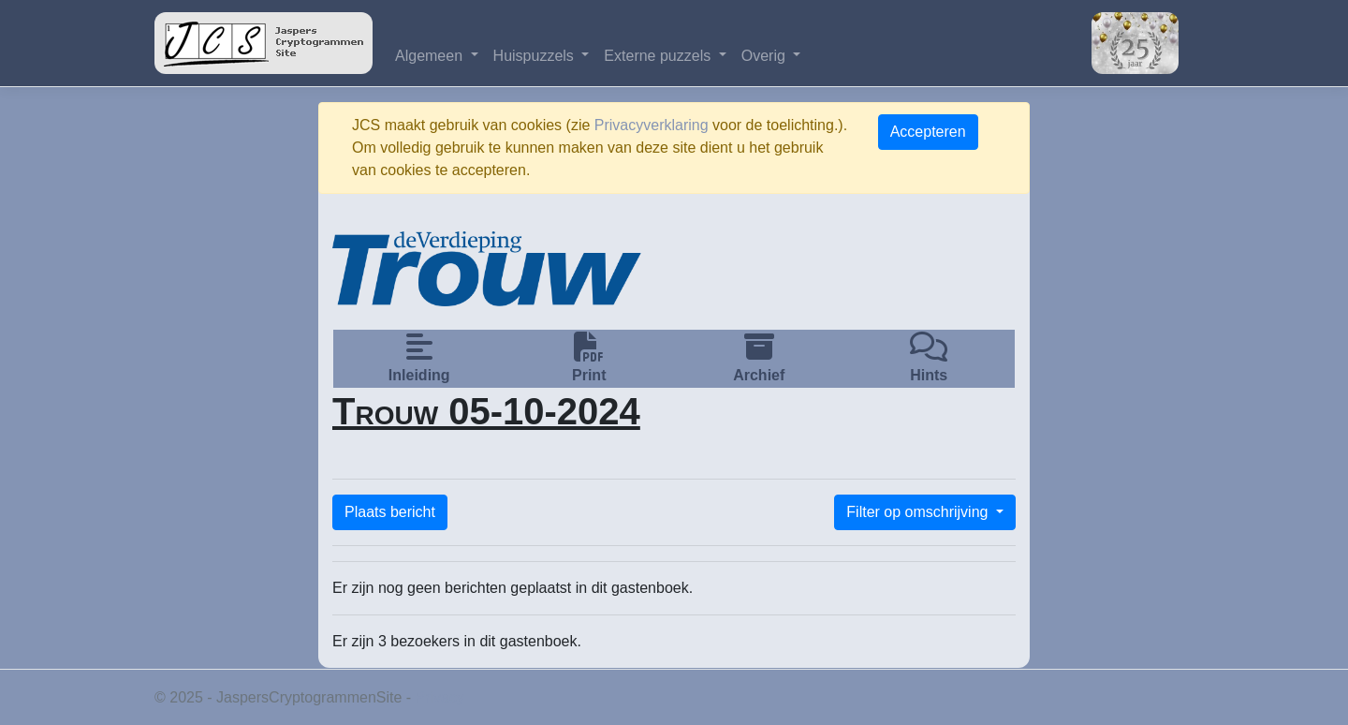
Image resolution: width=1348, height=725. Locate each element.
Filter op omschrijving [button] (919, 512)
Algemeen (431, 56)
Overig (765, 56)
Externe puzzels (659, 56)
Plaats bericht (389, 512)
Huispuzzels (536, 56)
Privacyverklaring (651, 125)
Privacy (440, 697)
